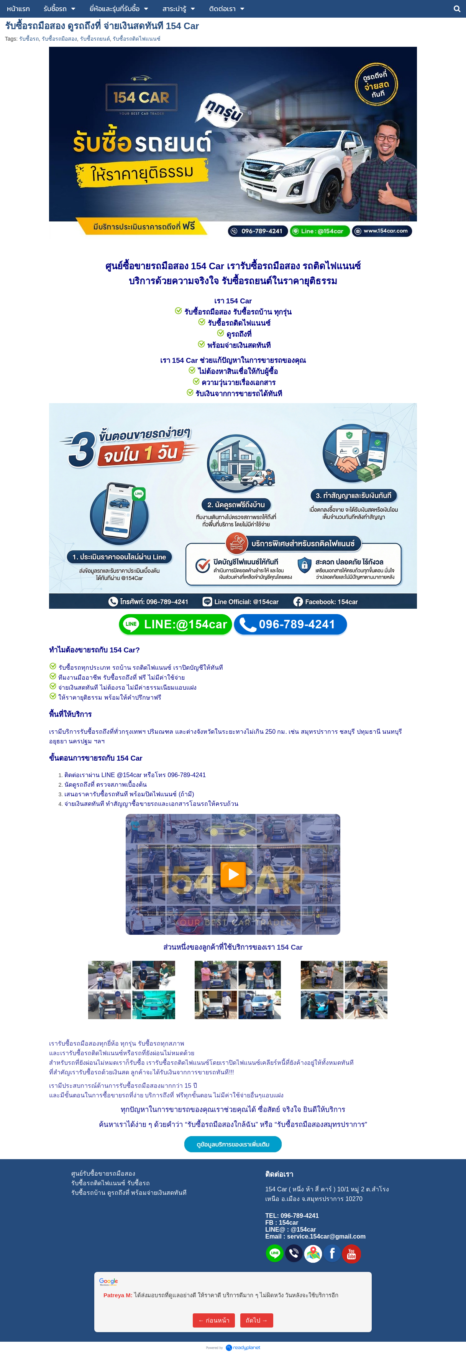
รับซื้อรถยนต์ (95, 39)
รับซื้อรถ (29, 39)
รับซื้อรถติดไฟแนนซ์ (137, 39)
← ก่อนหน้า (214, 1320)
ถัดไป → (257, 1320)
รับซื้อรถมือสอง (59, 39)
